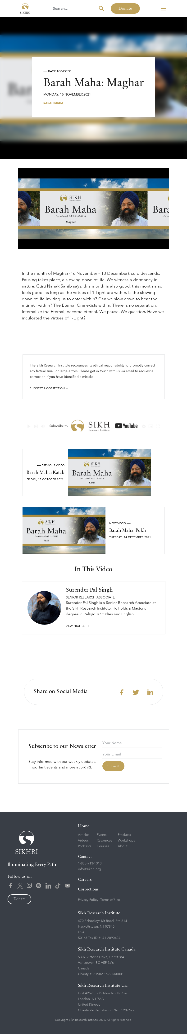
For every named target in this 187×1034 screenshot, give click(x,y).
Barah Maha (53, 103)
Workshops (126, 840)
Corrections (88, 889)
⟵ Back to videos (57, 71)
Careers (85, 880)
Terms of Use (110, 900)
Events (101, 835)
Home (83, 826)
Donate (125, 8)
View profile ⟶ (77, 626)
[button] (163, 8)
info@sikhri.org (89, 869)
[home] (25, 8)
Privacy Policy (88, 900)
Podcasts (84, 846)
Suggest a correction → (49, 388)
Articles (83, 835)
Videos (83, 840)
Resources (104, 840)
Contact (85, 857)
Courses (103, 846)
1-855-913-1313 (90, 863)
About (122, 846)
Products (124, 835)
